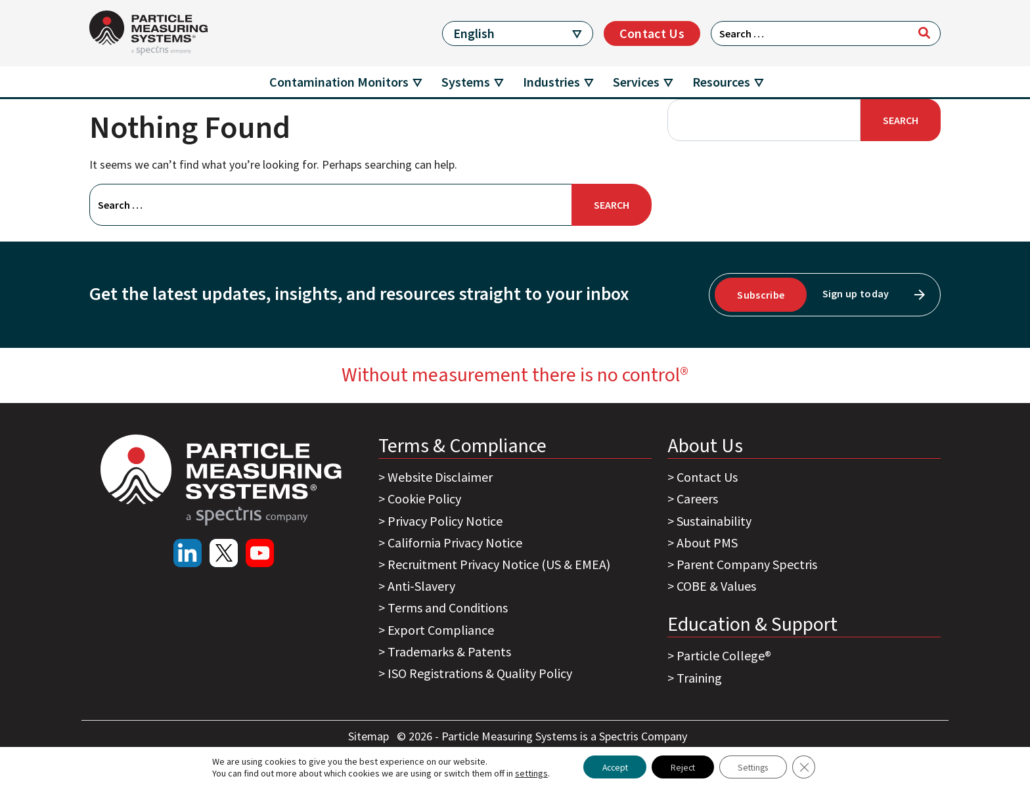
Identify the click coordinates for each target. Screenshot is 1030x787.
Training (699, 678)
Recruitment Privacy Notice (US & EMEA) (499, 564)
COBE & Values (716, 586)
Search (900, 120)
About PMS (707, 542)
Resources (721, 82)
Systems (465, 82)
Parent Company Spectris (747, 564)
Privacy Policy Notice (445, 521)
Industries (551, 82)
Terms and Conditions (448, 607)
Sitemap (370, 736)
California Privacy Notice (455, 542)
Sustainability (714, 521)
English (474, 33)
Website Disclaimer (440, 477)
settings (524, 772)
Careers (697, 498)
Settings (756, 767)
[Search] (924, 33)
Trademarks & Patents (449, 651)
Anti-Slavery (421, 586)
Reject (682, 767)
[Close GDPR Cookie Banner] (810, 766)
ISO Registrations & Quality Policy (480, 673)
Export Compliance (441, 630)
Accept (610, 767)
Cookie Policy (424, 498)
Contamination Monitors (339, 82)
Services (636, 82)
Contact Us (651, 33)
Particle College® (724, 655)
